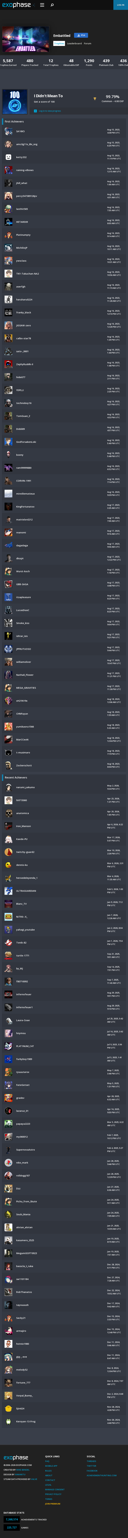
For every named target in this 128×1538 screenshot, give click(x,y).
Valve (34, 1479)
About (48, 1475)
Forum (87, 43)
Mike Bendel (23, 1469)
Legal (48, 1484)
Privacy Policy (53, 1494)
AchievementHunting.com (102, 1475)
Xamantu (20, 1474)
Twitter (91, 1465)
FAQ (47, 1461)
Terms (48, 1499)
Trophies (59, 43)
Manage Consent (55, 1489)
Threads (91, 1461)
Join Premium (52, 1503)
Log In (120, 4)
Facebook (92, 1470)
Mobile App (51, 1465)
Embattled (61, 35)
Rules (48, 1470)
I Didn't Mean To (48, 95)
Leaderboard (74, 43)
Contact (50, 1480)
